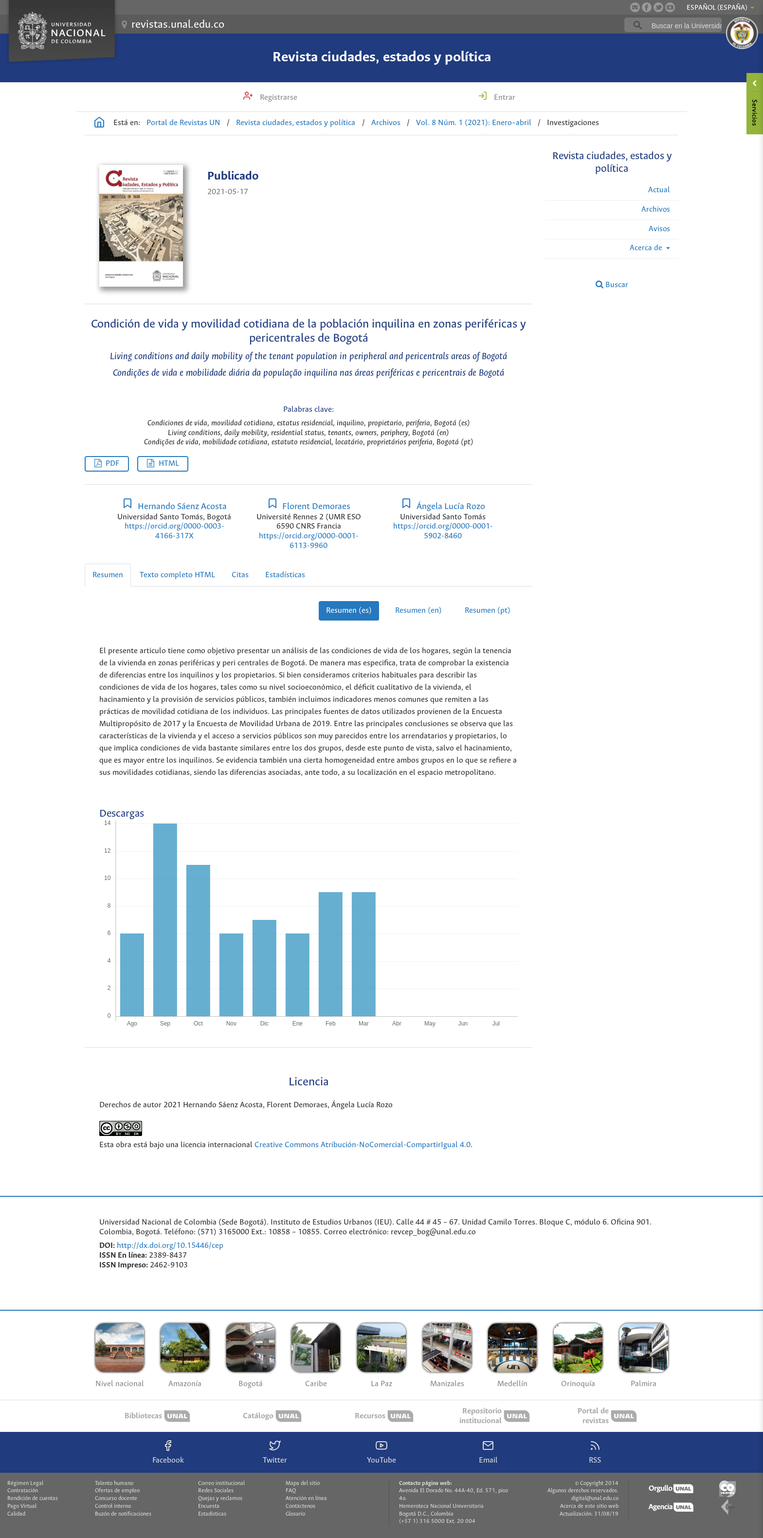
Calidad (16, 1514)
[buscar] (688, 25)
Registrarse (277, 97)
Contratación (22, 1491)
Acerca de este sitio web (589, 1506)
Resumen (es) (349, 610)
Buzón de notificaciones (123, 1514)
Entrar (503, 97)
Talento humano (114, 1483)
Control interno (113, 1506)
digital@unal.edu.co (594, 1498)
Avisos (659, 229)
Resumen (107, 575)
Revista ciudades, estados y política (381, 57)
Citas (240, 575)
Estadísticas (285, 575)
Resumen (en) (418, 610)
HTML (169, 463)
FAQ (291, 1491)
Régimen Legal (25, 1483)
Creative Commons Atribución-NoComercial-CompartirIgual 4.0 (362, 1145)
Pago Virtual (21, 1506)
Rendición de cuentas (32, 1498)
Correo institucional (221, 1483)
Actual (659, 190)
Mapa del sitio (303, 1483)
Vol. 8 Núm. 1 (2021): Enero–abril (473, 123)
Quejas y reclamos (220, 1498)
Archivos (385, 123)
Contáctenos (300, 1506)
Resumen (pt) (487, 610)
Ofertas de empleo (117, 1491)
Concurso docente (116, 1498)
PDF (112, 463)
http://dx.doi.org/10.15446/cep (170, 1246)
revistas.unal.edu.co (177, 25)
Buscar (612, 284)
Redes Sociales (216, 1491)
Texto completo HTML (177, 575)
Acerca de (647, 248)
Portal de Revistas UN (183, 123)
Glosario (295, 1514)
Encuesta (208, 1506)
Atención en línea (306, 1498)
